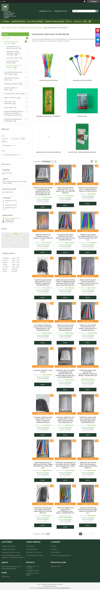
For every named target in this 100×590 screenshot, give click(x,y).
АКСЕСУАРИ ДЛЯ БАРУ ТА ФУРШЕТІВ (13, 66)
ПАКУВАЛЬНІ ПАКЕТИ (11, 84)
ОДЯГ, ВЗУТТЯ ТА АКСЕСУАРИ (9, 102)
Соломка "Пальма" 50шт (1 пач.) (42, 371)
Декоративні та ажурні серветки (48, 152)
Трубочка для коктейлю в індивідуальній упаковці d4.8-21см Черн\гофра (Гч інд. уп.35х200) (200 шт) (42, 191)
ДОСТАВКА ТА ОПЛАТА (35, 21)
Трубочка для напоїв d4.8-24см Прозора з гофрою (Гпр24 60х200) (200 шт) (88, 465)
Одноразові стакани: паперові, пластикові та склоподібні (13, 53)
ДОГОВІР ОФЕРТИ (32, 549)
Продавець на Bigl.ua (50, 586)
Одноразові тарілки (12, 58)
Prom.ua (60, 584)
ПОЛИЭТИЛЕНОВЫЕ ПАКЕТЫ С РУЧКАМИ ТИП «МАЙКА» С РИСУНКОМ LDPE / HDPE (14, 113)
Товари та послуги (11, 28)
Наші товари (7, 38)
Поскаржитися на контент (45, 588)
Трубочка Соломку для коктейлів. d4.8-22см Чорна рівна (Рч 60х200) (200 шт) (43, 510)
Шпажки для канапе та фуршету (48, 116)
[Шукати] (97, 11)
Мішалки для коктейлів (82, 80)
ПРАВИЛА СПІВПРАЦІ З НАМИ (54, 21)
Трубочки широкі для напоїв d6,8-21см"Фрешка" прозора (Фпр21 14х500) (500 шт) (87, 372)
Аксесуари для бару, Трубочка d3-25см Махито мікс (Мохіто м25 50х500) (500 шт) (65, 237)
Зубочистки (82, 116)
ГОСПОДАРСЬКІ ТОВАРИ (12, 93)
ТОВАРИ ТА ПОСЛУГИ (18, 21)
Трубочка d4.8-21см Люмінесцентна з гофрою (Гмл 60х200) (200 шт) (43, 237)
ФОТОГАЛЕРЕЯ (55, 552)
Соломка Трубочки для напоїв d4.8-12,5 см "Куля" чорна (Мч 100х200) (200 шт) (43, 419)
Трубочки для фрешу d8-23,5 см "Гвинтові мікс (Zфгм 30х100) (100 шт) (88, 189)
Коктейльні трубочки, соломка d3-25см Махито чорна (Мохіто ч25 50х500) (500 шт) (43, 327)
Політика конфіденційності (62, 588)
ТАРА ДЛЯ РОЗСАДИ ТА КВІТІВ (11, 79)
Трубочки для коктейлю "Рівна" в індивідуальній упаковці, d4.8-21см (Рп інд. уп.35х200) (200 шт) (65, 282)
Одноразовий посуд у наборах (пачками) (12, 47)
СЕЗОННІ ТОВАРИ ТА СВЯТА (10, 88)
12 (91, 534)
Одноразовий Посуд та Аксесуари (30, 28)
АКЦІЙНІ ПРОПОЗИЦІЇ (8, 549)
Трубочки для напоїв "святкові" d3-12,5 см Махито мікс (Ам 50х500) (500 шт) (65, 190)
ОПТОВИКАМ (30, 546)
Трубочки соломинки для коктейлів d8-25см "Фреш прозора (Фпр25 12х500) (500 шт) (65, 465)
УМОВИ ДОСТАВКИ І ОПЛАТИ (11, 552)
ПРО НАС (69, 21)
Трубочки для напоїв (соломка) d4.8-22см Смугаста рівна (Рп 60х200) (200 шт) (65, 327)
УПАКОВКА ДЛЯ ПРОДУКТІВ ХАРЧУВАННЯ (13, 73)
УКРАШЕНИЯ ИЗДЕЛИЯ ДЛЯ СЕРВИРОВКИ (13, 120)
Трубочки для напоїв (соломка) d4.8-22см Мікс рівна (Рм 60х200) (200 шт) (88, 510)
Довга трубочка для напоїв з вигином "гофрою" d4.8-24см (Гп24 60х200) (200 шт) (88, 282)
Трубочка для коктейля (48, 80)
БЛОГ (85, 21)
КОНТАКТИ (77, 21)
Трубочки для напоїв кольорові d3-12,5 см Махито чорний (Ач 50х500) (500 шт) (42, 282)
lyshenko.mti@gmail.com (12, 218)
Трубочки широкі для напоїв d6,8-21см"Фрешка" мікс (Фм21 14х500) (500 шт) (65, 510)
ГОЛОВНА (6, 21)
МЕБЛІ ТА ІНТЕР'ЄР (10, 97)
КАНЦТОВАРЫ (8, 107)
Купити (43, 207)
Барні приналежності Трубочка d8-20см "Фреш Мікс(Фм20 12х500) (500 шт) (43, 465)
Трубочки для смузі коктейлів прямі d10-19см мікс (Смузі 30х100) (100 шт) (88, 237)
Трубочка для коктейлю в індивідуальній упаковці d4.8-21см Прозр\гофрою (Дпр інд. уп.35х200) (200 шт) (65, 373)
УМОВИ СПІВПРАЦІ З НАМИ (34, 555)
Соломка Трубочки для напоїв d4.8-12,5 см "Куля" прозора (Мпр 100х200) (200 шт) (65, 419)
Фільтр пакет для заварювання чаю (82, 152)
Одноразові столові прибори (12, 61)
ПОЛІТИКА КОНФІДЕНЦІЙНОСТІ (61, 555)
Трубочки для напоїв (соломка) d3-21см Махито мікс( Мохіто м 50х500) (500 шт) (88, 327)
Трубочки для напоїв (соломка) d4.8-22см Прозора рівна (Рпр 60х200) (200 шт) (87, 419)
